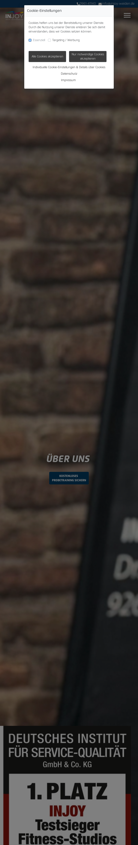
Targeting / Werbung (66, 40)
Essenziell (39, 40)
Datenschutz (69, 73)
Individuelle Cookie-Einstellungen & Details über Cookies (69, 67)
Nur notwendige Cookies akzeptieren (88, 56)
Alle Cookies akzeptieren (47, 56)
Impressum (68, 80)
